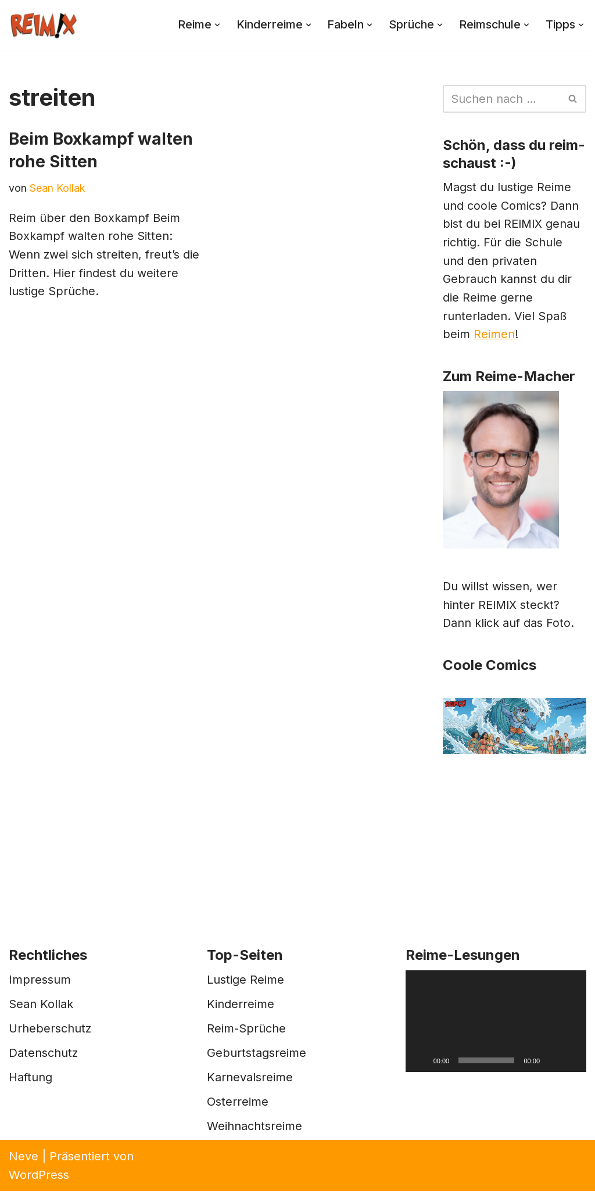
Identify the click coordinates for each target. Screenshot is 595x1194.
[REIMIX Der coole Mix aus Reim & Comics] (43, 25)
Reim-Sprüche (246, 1031)
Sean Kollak (57, 188)
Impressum (40, 982)
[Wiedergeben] (420, 1063)
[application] (496, 1024)
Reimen (494, 337)
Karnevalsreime (250, 1080)
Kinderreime (240, 1007)
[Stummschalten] (552, 1063)
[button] (211, 25)
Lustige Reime (245, 982)
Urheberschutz (50, 1031)
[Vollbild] (571, 1063)
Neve (23, 1159)
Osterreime (237, 1104)
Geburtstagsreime (256, 1056)
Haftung (30, 1080)
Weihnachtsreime (254, 1129)
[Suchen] (501, 99)
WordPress (39, 1178)
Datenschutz (43, 1056)
